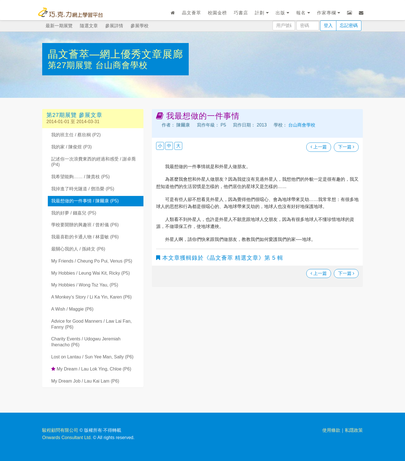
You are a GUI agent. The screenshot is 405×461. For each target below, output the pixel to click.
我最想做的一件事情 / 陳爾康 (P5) (85, 200)
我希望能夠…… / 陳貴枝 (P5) (80, 176)
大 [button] (178, 145)
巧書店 (241, 12)
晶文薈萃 (191, 12)
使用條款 (331, 430)
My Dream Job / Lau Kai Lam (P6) (85, 381)
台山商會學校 (121, 65)
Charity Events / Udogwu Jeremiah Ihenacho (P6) (85, 341)
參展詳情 (114, 25)
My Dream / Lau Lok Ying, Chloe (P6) (91, 369)
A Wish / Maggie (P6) (72, 309)
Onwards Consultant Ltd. (67, 437)
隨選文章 (89, 25)
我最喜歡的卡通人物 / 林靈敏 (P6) (85, 236)
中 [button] (169, 145)
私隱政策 (354, 430)
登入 (328, 25)
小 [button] (160, 145)
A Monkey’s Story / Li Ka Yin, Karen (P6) (91, 297)
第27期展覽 (71, 65)
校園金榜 (217, 12)
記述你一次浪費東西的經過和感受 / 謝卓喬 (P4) (93, 162)
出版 (282, 12)
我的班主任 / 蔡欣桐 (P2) (76, 134)
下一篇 (346, 146)
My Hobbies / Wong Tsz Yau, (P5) (84, 285)
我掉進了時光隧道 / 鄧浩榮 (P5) (82, 188)
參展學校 (139, 25)
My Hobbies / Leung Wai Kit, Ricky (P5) (90, 273)
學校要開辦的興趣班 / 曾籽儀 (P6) (85, 224)
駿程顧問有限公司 (60, 430)
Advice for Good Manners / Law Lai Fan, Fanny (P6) (91, 324)
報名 (303, 12)
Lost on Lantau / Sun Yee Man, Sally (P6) (92, 356)
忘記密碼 (349, 25)
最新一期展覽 (59, 25)
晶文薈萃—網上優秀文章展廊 (115, 54)
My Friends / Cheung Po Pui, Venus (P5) (91, 261)
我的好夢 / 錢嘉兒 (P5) (73, 213)
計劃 (262, 12)
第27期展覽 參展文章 (74, 115)
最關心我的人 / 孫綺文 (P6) (78, 249)
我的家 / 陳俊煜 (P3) (71, 146)
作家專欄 (328, 12)
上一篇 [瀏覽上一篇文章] (318, 146)
